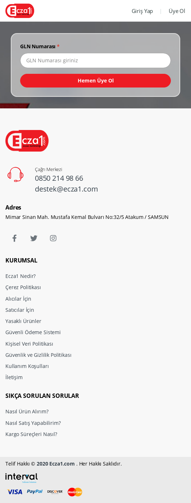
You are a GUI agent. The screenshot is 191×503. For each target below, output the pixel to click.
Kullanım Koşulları (27, 366)
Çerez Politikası (23, 287)
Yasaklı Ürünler (23, 321)
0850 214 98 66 (59, 178)
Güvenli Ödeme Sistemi (33, 332)
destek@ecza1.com (66, 189)
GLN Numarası (40, 46)
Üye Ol (177, 10)
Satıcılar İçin (19, 309)
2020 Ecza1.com (56, 463)
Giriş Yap (142, 10)
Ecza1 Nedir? (20, 276)
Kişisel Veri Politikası (29, 343)
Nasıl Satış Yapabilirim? (33, 422)
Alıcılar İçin (18, 298)
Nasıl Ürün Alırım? (26, 411)
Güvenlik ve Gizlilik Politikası (38, 354)
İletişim (14, 377)
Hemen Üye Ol (96, 80)
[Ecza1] (19, 11)
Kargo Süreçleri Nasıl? (31, 434)
